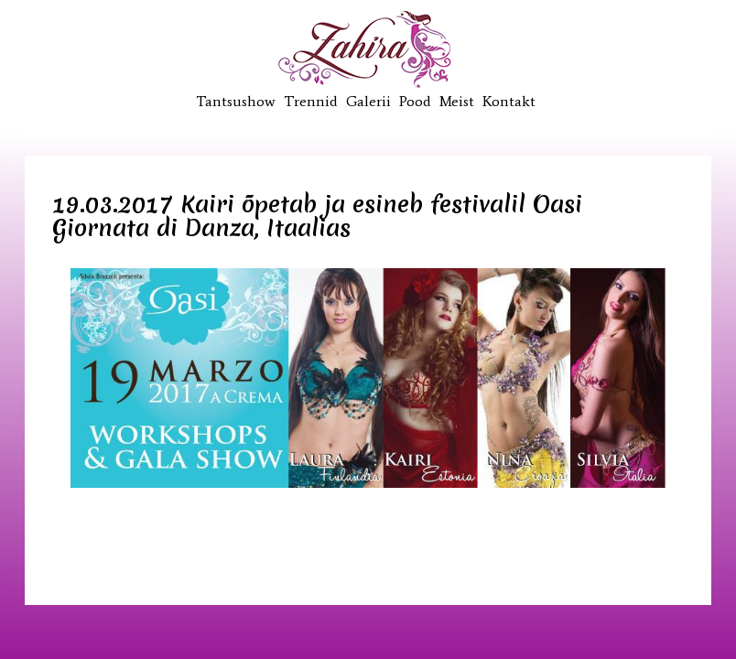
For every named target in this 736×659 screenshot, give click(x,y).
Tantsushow (236, 101)
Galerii (368, 101)
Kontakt (509, 101)
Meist (456, 101)
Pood (415, 101)
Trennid (311, 101)
